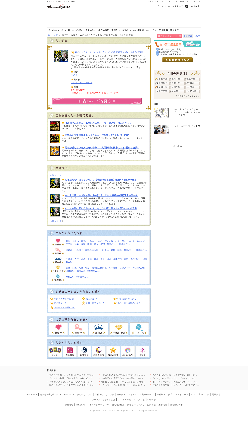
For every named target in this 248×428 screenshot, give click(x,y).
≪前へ (53, 175)
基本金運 (113, 268)
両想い (84, 241)
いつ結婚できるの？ (127, 299)
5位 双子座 (175, 79)
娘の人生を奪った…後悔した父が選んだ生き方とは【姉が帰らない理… (83, 375)
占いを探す (77, 30)
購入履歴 (174, 30)
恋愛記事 (163, 30)
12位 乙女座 (191, 91)
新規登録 (188, 36)
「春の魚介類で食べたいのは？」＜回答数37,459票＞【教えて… (183, 385)
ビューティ (173, 1)
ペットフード (181, 394)
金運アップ (125, 268)
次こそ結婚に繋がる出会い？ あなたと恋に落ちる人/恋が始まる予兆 (101, 208)
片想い (75, 241)
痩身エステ (203, 394)
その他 (74, 75)
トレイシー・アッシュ (81, 82)
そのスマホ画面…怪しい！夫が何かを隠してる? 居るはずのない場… (185, 375)
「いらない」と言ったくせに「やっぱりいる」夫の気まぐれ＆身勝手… (186, 378)
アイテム (132, 394)
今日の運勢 (103, 30)
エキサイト (194, 6)
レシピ (164, 1)
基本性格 (117, 259)
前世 (126, 259)
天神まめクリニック (104, 394)
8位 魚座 (174, 91)
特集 (156, 104)
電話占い (115, 30)
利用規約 (80, 404)
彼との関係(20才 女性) (169, 52)
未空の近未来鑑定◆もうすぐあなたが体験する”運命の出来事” (97, 135)
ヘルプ (197, 36)
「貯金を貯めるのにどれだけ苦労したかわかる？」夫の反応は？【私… (135, 375)
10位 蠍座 (190, 83)
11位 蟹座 (190, 87)
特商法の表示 (176, 404)
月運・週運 (99, 259)
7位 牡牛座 (175, 87)
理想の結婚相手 (92, 250)
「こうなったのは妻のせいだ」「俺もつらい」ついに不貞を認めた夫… (135, 385)
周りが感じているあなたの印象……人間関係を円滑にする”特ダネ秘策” (102, 147)
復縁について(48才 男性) (170, 49)
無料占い (126, 30)
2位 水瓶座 (162, 83)
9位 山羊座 (190, 79)
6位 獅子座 (175, 83)
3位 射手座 (162, 87)
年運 (89, 259)
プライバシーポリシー (98, 404)
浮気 (76, 244)
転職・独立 (84, 268)
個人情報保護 (118, 404)
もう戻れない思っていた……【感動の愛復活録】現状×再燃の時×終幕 (101, 179)
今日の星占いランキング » (187, 96)
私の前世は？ (60, 303)
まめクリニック (84, 394)
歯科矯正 (161, 394)
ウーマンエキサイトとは (103, 399)
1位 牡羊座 (162, 79)
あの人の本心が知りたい (66, 299)
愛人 (96, 244)
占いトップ (54, 30)
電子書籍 (216, 394)
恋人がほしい (92, 299)
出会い (105, 250)
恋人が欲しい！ (112, 241)
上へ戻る (177, 146)
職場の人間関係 (99, 268)
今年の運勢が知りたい (96, 303)
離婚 (120, 250)
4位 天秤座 (162, 91)
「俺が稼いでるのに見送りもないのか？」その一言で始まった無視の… (83, 381)
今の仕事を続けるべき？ (129, 303)
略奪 (89, 244)
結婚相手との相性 (74, 250)
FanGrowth (69, 394)
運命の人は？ (128, 241)
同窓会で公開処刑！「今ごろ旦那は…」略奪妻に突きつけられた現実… (135, 381)
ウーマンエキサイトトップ (170, 6)
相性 (68, 241)
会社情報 (69, 404)
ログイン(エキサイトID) (169, 36)
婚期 (113, 250)
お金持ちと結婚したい (64, 307)
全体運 (69, 259)
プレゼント (184, 1)
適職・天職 (71, 268)
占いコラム (151, 30)
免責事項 (151, 404)
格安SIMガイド (147, 394)
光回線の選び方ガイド (50, 394)
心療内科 (121, 394)
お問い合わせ (149, 399)
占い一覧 (66, 30)
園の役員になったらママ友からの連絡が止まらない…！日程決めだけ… (83, 385)
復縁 (83, 244)
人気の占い (90, 30)
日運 (109, 259)
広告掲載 (162, 404)
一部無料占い (123, 244)
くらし (157, 1)
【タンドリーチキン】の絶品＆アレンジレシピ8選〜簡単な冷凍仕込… (186, 381)
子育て (150, 1)
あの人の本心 (96, 241)
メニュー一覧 (195, 1)
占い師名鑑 (138, 30)
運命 (83, 259)
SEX (102, 244)
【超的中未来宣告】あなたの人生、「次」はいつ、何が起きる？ (98, 123)
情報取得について (135, 404)
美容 (170, 394)
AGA (193, 394)
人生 (76, 259)
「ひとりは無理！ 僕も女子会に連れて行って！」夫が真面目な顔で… (82, 378)
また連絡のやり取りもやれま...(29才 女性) (178, 54)
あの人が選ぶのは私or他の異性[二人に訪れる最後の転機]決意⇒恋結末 (101, 195)
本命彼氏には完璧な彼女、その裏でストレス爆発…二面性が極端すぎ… (135, 378)
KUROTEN (32, 394)
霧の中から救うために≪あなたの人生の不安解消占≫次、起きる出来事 (109, 52)
